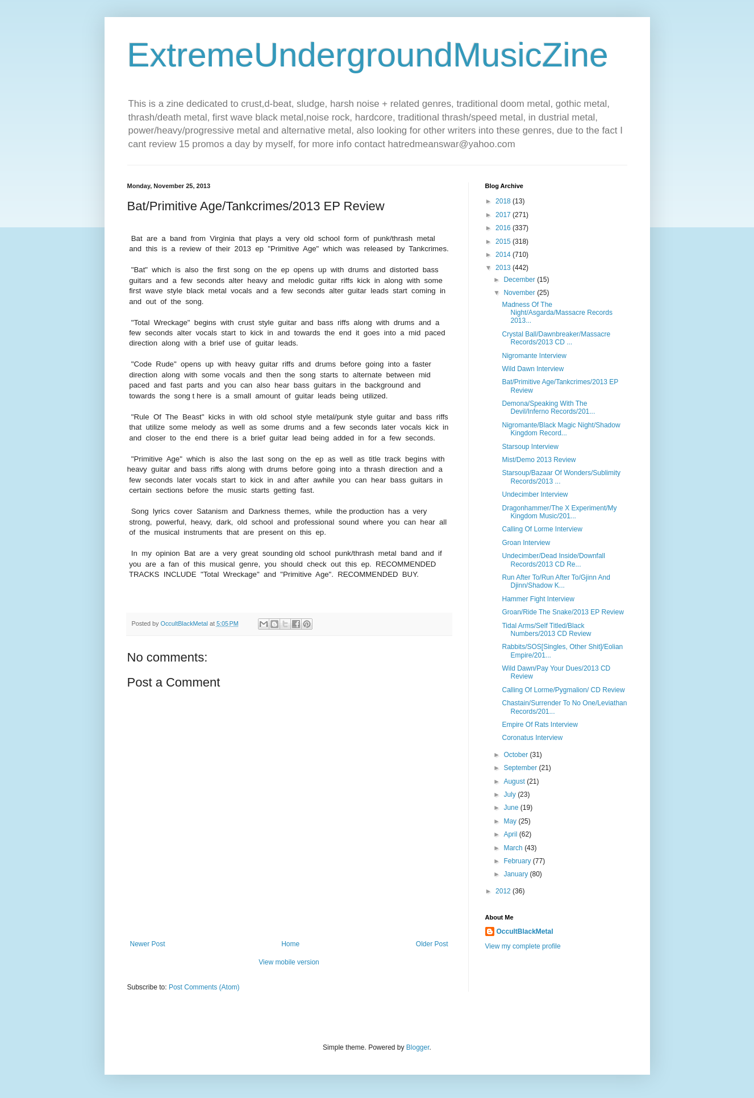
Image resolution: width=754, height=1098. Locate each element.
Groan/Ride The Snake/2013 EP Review (562, 612)
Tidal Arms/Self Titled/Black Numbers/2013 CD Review (546, 630)
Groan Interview (526, 543)
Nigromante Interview (534, 356)
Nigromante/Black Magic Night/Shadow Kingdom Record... (561, 429)
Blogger (418, 1047)
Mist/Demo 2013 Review (539, 460)
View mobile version (289, 962)
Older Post (432, 944)
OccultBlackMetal (525, 931)
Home (290, 944)
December (520, 280)
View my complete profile (523, 946)
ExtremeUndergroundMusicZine (368, 55)
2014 (504, 255)
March (513, 848)
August (515, 781)
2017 (504, 215)
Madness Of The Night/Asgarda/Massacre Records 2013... (557, 313)
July (510, 794)
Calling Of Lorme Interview (542, 529)
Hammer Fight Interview (538, 599)
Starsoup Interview (530, 447)
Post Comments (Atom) (204, 987)
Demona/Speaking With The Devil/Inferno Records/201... (548, 407)
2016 (504, 228)
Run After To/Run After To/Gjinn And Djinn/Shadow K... (556, 581)
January (516, 874)
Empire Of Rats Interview (539, 725)
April (511, 834)
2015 (504, 242)
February (517, 861)
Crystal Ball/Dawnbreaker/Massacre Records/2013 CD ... (556, 338)
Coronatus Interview (532, 738)
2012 (504, 891)
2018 (504, 201)
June (511, 808)
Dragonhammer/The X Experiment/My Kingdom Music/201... (559, 512)
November (520, 293)
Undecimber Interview (535, 494)
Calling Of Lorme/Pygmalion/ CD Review (563, 690)
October (516, 755)
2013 (504, 268)
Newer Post (147, 944)
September (521, 768)
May (510, 821)
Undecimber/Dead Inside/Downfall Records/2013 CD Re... (553, 560)
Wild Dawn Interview (533, 369)
